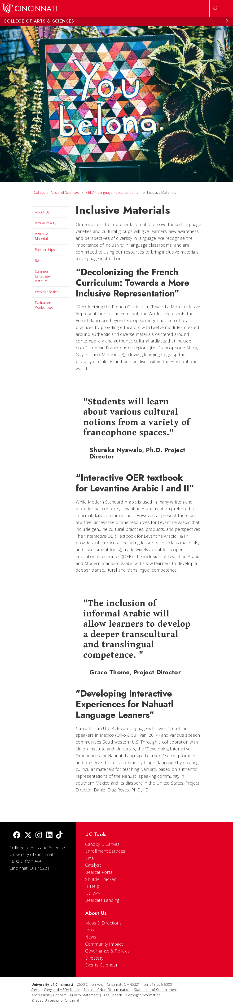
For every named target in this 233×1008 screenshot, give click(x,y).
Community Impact (104, 944)
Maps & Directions (103, 923)
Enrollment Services (105, 851)
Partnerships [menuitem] (45, 249)
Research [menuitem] (42, 260)
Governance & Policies (107, 951)
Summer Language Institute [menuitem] (42, 276)
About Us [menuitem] (42, 212)
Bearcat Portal (99, 872)
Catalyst (93, 865)
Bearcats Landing (102, 900)
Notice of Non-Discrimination (107, 989)
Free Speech (112, 995)
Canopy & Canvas (102, 844)
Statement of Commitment (155, 989)
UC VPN (93, 893)
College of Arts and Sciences (56, 192)
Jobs (89, 930)
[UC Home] (29, 8)
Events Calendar (101, 965)
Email (90, 858)
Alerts (35, 989)
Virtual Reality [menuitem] (45, 223)
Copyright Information (143, 995)
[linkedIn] (49, 835)
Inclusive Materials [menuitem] (42, 236)
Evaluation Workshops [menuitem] (44, 305)
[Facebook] (17, 835)
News (90, 937)
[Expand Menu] (227, 21)
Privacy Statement (84, 995)
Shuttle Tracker (100, 879)
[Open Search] (215, 8)
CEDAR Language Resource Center (113, 192)
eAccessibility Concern (49, 995)
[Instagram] (38, 835)
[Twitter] (28, 835)
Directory (94, 958)
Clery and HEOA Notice (62, 989)
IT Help (92, 886)
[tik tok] (59, 835)
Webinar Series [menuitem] (47, 292)
